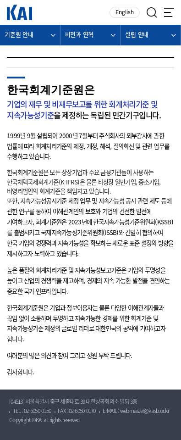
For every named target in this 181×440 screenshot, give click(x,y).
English (124, 13)
